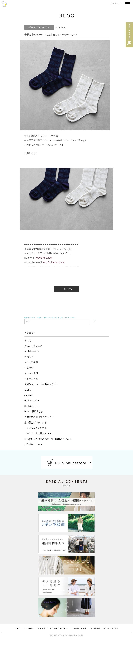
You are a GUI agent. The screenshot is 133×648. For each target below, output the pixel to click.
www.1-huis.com (44, 257)
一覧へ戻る (66, 289)
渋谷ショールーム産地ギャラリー (41, 384)
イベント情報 (31, 373)
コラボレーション (33, 444)
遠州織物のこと (32, 351)
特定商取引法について (59, 628)
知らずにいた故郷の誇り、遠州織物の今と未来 (48, 439)
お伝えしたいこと (33, 346)
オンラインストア (111, 628)
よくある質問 (41, 628)
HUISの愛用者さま (33, 411)
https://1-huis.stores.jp (53, 262)
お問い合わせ (94, 628)
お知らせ (28, 356)
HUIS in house (31, 400)
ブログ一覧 (28, 628)
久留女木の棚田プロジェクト (39, 417)
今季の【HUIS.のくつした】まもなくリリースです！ (56, 317)
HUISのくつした (32, 406)
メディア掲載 (31, 362)
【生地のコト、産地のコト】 (39, 433)
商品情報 (28, 367)
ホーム (17, 628)
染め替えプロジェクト (35, 422)
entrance (28, 395)
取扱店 (27, 389)
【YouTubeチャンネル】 (36, 428)
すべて (27, 340)
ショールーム (31, 378)
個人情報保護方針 (79, 628)
